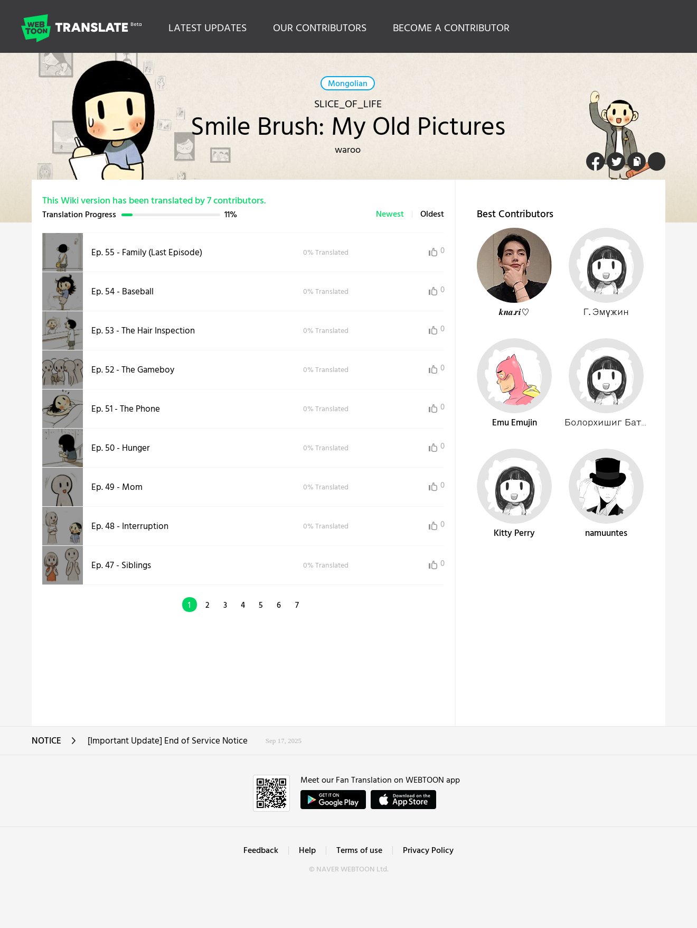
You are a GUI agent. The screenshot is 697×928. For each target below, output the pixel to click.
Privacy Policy (428, 851)
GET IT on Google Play (333, 799)
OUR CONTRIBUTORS (319, 28)
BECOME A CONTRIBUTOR (451, 28)
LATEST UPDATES (207, 28)
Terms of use (359, 851)
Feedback (260, 851)
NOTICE (54, 744)
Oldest (432, 214)
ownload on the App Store (403, 799)
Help (307, 851)
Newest (390, 214)
